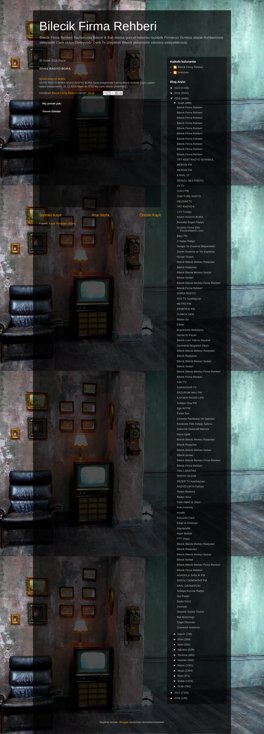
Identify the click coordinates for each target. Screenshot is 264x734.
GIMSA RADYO (186, 293)
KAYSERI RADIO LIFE (190, 397)
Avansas (182, 606)
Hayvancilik (183, 528)
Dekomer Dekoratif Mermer (193, 429)
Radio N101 (184, 601)
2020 (177, 87)
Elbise (180, 324)
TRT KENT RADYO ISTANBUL (195, 159)
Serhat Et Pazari (186, 335)
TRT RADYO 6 (185, 206)
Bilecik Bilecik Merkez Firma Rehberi (198, 282)
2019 (177, 93)
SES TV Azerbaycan (189, 298)
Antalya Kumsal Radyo (190, 590)
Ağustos (183, 649)
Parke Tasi (183, 413)
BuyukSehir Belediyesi (190, 329)
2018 (177, 98)
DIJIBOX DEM (185, 314)
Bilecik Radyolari (187, 267)
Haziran (182, 660)
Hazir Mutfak (184, 533)
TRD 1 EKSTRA (186, 470)
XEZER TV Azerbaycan (191, 481)
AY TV (180, 185)
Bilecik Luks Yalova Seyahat (193, 340)
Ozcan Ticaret (185, 256)
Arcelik (181, 512)
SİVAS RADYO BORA (52, 79)
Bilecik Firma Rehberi (98, 26)
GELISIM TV (184, 201)
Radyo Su (183, 319)
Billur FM (182, 236)
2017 (177, 692)
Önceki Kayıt (150, 215)
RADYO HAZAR (186, 476)
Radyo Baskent (186, 491)
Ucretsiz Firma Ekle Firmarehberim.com (190, 229)
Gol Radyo (183, 596)
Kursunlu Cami (185, 517)
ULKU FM (183, 190)
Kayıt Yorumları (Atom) (62, 223)
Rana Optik (183, 434)
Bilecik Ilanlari (185, 277)
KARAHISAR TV (186, 387)
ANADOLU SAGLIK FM (191, 575)
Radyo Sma (184, 497)
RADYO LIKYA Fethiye (190, 486)
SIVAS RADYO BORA (190, 217)
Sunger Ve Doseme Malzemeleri (196, 246)
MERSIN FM (184, 164)
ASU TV (181, 382)
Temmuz (183, 655)
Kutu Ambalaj (185, 507)
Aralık (181, 102)
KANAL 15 (183, 175)
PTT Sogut (183, 538)
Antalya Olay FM (187, 403)
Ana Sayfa (100, 215)
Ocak (181, 686)
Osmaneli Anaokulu (188, 627)
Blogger (124, 722)
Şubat (181, 680)
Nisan (181, 670)
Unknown (183, 72)
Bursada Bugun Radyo (190, 222)
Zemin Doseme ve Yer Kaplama (195, 251)
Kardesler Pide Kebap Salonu (194, 423)
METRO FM (184, 303)
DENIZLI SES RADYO (190, 180)
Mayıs (181, 665)
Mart (181, 675)
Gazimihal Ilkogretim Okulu (193, 345)
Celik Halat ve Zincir (189, 502)
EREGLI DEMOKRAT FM (192, 580)
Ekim (181, 639)
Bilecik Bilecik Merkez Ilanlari (194, 272)
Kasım (182, 634)
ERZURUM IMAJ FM (189, 392)
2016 (177, 698)
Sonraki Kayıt (50, 215)
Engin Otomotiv (186, 622)
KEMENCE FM (186, 308)
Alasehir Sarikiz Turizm (190, 611)
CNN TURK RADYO (189, 196)
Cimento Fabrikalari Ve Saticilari (196, 418)
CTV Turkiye (184, 211)
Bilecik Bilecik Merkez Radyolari (196, 261)
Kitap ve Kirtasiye (187, 522)
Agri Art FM (183, 408)
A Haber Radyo (186, 241)
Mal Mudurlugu (185, 617)
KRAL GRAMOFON (188, 585)
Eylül (181, 644)
